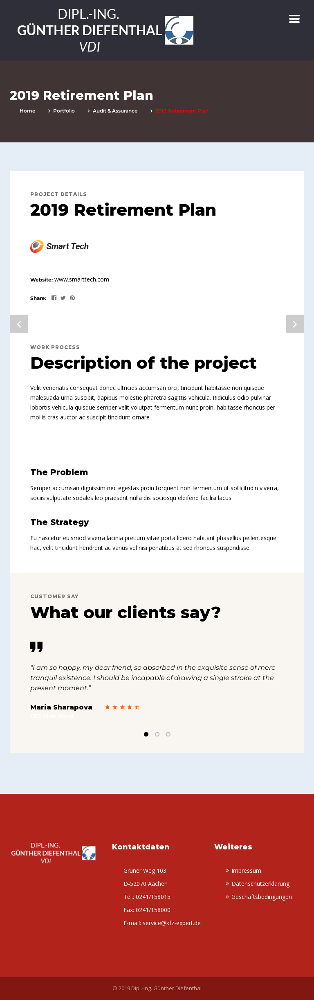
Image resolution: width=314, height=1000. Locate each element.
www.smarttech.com (81, 279)
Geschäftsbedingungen (261, 897)
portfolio (64, 111)
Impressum (246, 870)
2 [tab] (157, 734)
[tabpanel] (157, 681)
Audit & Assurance (115, 111)
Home (27, 111)
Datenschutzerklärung (260, 883)
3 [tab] (168, 734)
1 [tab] (146, 734)
